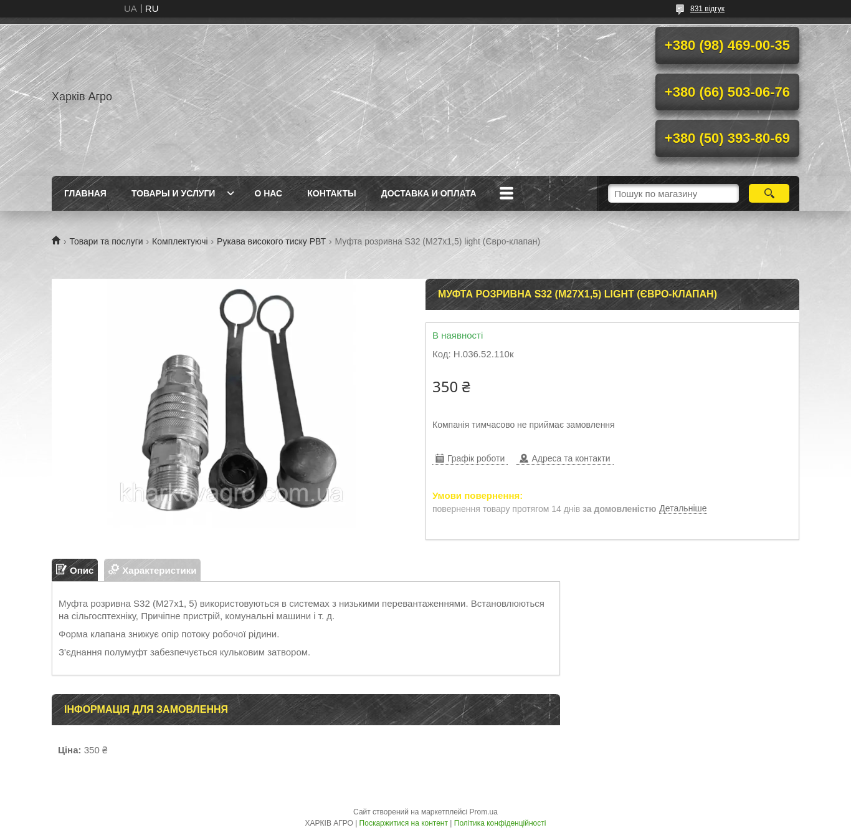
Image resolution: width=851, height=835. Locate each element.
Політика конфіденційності (500, 823)
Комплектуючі (180, 241)
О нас (268, 193)
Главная (85, 193)
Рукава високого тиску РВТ (271, 241)
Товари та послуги (106, 241)
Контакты (331, 193)
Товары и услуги (173, 193)
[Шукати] (769, 193)
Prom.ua (484, 812)
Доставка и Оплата (429, 193)
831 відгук (707, 8)
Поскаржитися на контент (403, 823)
